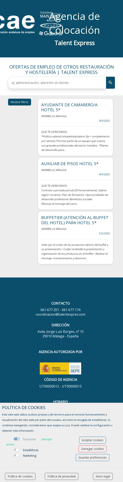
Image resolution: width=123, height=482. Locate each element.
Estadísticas (31, 450)
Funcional (29, 439)
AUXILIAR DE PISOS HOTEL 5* (70, 163)
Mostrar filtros (19, 102)
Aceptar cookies (92, 440)
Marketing (29, 456)
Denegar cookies (92, 449)
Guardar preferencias (92, 457)
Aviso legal (103, 476)
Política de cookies (20, 476)
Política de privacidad (61, 476)
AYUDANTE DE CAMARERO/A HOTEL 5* (69, 107)
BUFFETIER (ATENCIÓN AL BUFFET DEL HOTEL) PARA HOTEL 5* (75, 219)
